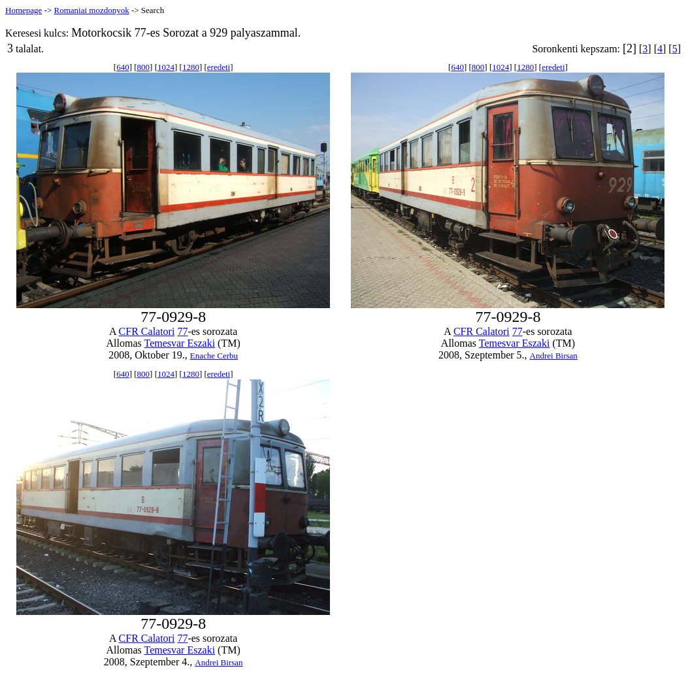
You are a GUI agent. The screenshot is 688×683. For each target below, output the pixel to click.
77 (182, 331)
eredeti (218, 67)
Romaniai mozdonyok (91, 10)
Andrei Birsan (554, 355)
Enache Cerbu (214, 355)
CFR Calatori (147, 331)
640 (122, 67)
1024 (165, 67)
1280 (190, 67)
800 (143, 67)
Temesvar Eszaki (179, 343)
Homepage (23, 10)
